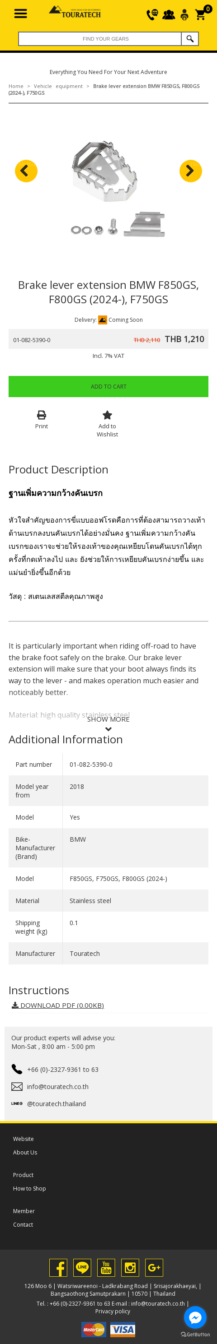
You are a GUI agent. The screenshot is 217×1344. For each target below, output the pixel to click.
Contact (23, 1224)
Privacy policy (112, 1311)
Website (23, 1139)
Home (16, 86)
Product (23, 1175)
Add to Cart (109, 386)
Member (24, 1211)
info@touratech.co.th (158, 1303)
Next (196, 163)
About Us (25, 1152)
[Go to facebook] (195, 1317)
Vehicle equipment (58, 86)
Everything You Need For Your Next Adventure (108, 72)
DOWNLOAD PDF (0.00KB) (58, 1005)
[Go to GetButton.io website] (195, 1335)
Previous (26, 163)
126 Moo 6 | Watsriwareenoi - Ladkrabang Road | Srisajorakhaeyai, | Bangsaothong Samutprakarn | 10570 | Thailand (113, 1290)
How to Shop (29, 1188)
